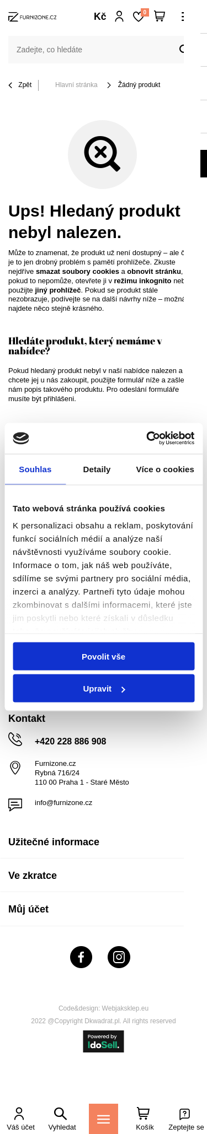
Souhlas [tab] (35, 468)
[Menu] (103, 1119)
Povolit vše (103, 656)
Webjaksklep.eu (125, 1008)
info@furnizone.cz (63, 802)
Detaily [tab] (97, 468)
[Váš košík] (159, 16)
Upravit (104, 688)
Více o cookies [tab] (165, 468)
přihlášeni (59, 399)
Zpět (19, 85)
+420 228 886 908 (70, 741)
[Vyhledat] (185, 50)
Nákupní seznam (144, 12)
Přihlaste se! (119, 16)
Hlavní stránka (76, 85)
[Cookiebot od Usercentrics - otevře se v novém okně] (147, 438)
